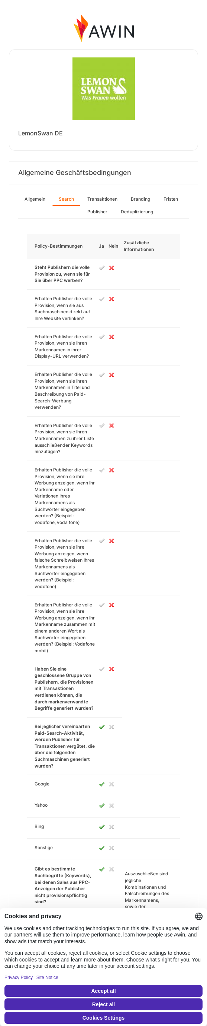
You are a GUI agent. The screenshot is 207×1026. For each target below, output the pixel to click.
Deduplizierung (137, 211)
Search (66, 199)
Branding (140, 199)
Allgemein (35, 199)
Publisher (97, 211)
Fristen (171, 199)
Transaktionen (102, 199)
